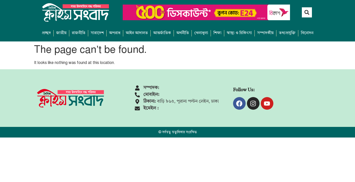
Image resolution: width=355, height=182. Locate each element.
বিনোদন (307, 33)
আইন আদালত (137, 33)
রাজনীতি (78, 33)
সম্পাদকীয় (265, 33)
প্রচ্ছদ (46, 33)
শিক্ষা (217, 33)
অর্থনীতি (182, 33)
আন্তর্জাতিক (162, 33)
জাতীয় (61, 33)
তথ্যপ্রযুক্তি (287, 33)
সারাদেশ (97, 33)
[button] (307, 12)
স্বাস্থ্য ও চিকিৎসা (239, 33)
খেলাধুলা (201, 33)
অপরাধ (114, 33)
